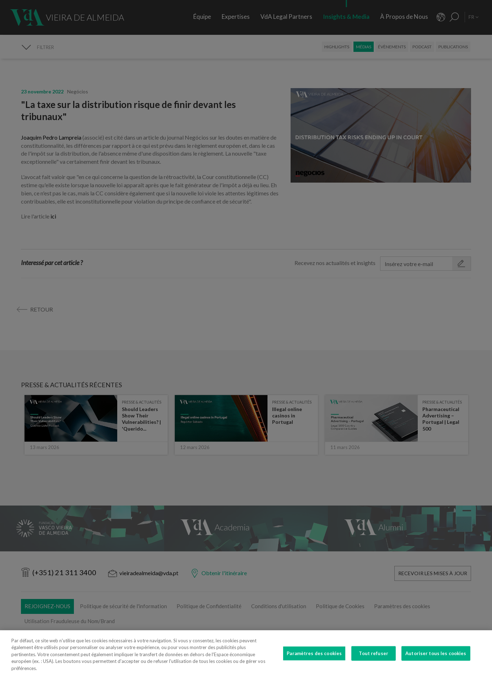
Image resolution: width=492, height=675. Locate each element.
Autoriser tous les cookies (435, 659)
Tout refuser (373, 659)
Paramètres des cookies (314, 659)
